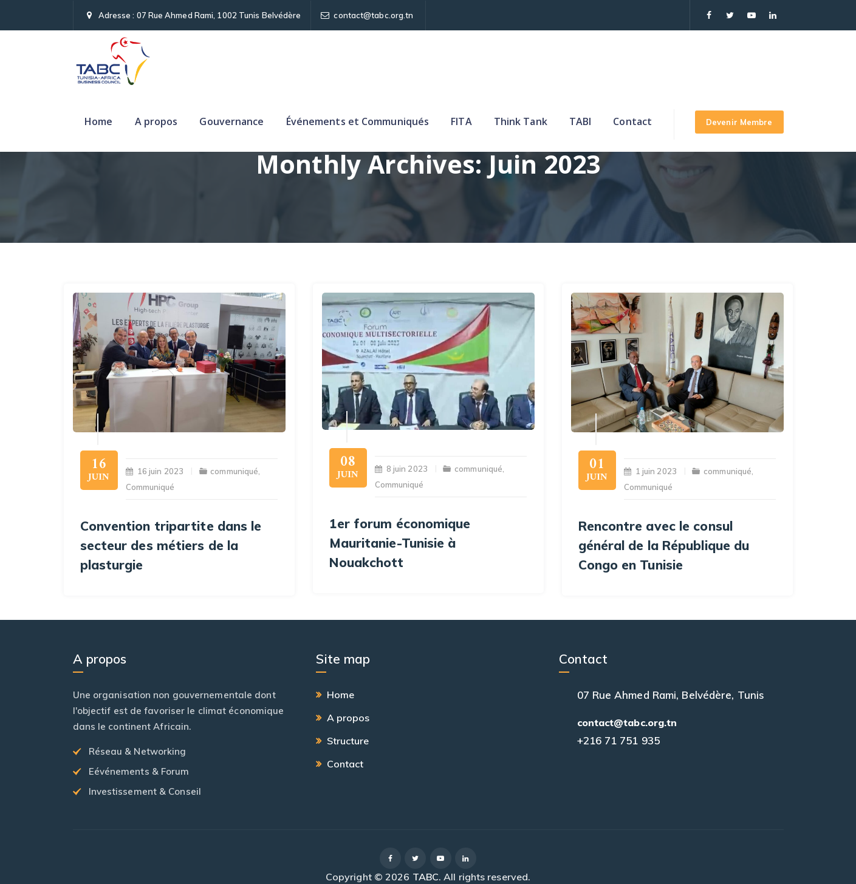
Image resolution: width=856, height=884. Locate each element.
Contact (632, 121)
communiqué (234, 471)
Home (98, 121)
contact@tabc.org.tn (373, 15)
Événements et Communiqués (358, 121)
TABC (426, 877)
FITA (461, 121)
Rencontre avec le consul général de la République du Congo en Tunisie (664, 545)
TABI (580, 121)
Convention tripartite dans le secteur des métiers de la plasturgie (171, 545)
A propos (156, 121)
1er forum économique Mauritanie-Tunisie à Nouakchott (400, 542)
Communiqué (150, 487)
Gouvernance (231, 121)
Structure (348, 741)
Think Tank (520, 121)
